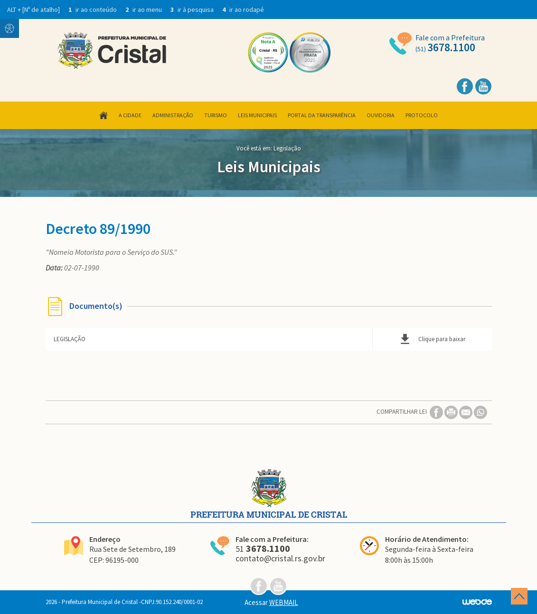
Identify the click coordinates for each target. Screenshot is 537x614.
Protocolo (421, 115)
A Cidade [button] (130, 115)
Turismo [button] (215, 115)
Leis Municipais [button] (257, 115)
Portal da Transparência (322, 115)
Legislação (287, 148)
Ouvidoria (381, 115)
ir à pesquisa (192, 9)
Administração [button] (172, 115)
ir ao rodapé (243, 9)
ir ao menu (144, 9)
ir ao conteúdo (93, 9)
